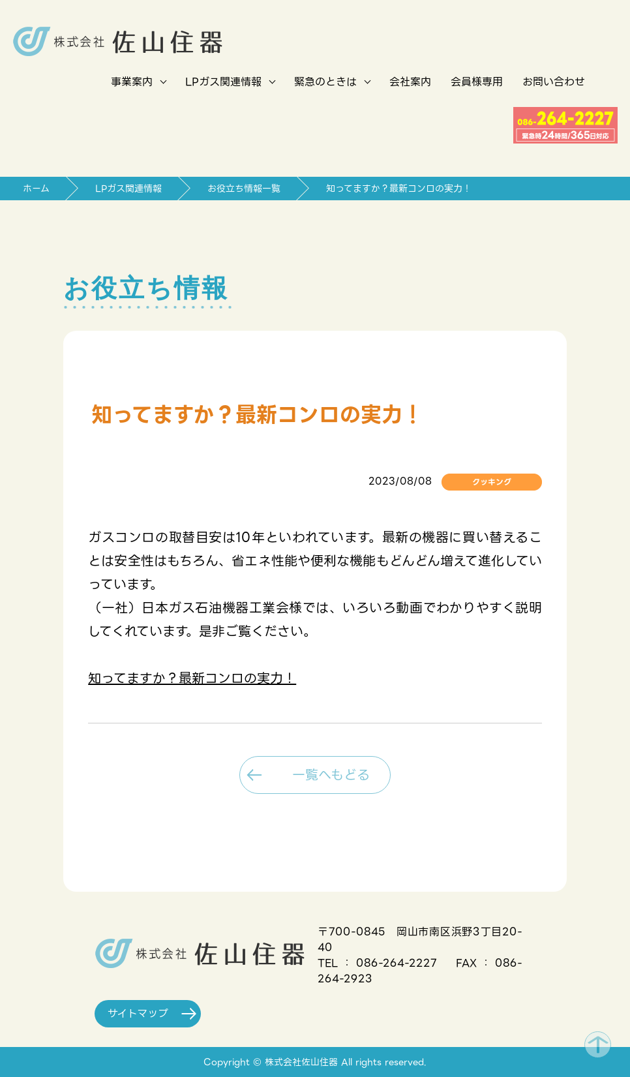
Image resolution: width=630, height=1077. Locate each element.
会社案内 (410, 82)
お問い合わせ (553, 82)
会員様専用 (477, 82)
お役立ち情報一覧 (243, 188)
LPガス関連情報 (223, 82)
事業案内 (132, 82)
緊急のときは (325, 82)
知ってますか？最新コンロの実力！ (192, 678)
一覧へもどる (324, 775)
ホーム (36, 188)
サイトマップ (144, 1013)
